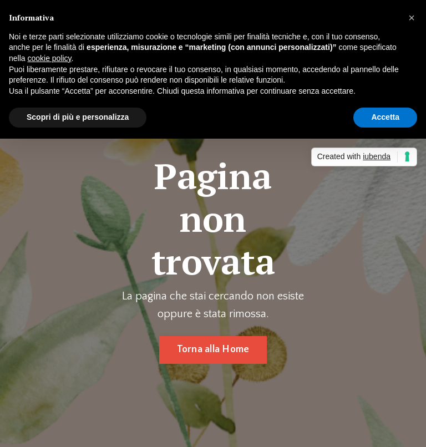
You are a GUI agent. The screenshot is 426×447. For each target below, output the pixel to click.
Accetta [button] (385, 117)
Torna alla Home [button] (213, 349)
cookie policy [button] (49, 58)
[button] (411, 18)
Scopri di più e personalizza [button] (78, 117)
